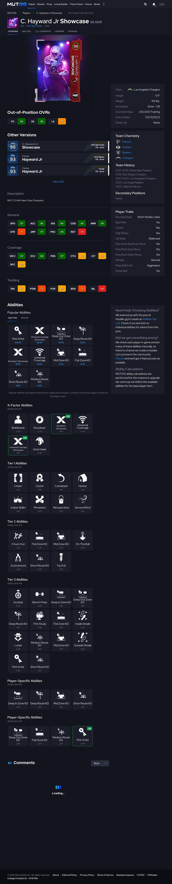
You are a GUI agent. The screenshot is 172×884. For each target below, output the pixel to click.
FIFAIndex (152, 875)
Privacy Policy (87, 875)
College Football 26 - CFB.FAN (22, 878)
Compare (59, 31)
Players (32, 4)
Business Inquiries (125, 875)
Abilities (26, 31)
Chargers (127, 158)
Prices (49, 4)
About (56, 875)
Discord (120, 358)
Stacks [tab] (24, 318)
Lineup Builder (61, 4)
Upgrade (72, 31)
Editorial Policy (69, 875)
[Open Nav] (103, 4)
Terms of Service (105, 875)
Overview (13, 31)
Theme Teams (76, 4)
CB (22, 26)
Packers (127, 147)
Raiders (126, 152)
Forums (88, 4)
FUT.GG (140, 875)
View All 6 (58, 181)
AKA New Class (34, 26)
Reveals (41, 4)
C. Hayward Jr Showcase (49, 13)
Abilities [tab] (12, 318)
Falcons (126, 142)
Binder (97, 4)
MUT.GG (11, 13)
